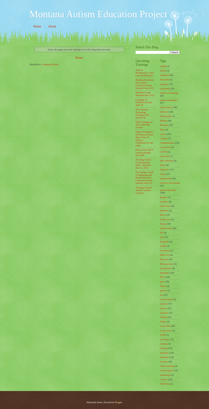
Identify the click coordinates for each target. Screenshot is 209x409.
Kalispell (164, 242)
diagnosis (164, 169)
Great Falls (165, 206)
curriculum (165, 156)
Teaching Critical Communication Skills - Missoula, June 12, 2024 (143, 164)
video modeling (167, 366)
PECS (162, 277)
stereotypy (164, 339)
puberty (163, 290)
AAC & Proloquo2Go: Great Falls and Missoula (145, 73)
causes (163, 134)
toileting (164, 344)
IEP (161, 233)
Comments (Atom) (50, 64)
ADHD (163, 66)
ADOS (163, 71)
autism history (166, 107)
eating (163, 174)
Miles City (165, 255)
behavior (164, 112)
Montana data (166, 264)
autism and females (168, 100)
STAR (163, 335)
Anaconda (164, 79)
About (52, 26)
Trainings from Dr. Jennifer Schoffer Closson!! (144, 190)
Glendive (164, 201)
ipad (162, 237)
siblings (163, 317)
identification (166, 228)
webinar (163, 379)
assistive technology (169, 93)
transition (164, 353)
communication (167, 143)
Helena (163, 224)
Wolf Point (165, 384)
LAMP (163, 246)
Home (37, 26)
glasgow (164, 197)
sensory (163, 308)
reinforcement (166, 299)
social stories (166, 330)
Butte (162, 129)
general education (168, 190)
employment (165, 178)
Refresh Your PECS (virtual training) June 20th (144, 153)
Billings (163, 120)
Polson (163, 286)
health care (165, 219)
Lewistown (165, 250)
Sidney (163, 321)
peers (162, 281)
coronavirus (165, 147)
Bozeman (164, 125)
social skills (165, 326)
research (164, 304)
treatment (164, 357)
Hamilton (164, 210)
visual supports (167, 370)
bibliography (166, 116)
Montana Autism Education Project (98, 14)
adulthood (164, 75)
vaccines (164, 361)
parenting (164, 273)
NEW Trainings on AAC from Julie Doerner (144, 125)
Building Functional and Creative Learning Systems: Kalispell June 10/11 (145, 84)
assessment (165, 88)
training (163, 348)
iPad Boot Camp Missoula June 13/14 (145, 94)
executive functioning (170, 183)
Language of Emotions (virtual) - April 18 (144, 102)
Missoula (164, 259)
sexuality (164, 313)
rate (161, 295)
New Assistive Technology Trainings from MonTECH (142, 113)
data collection (166, 160)
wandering (164, 375)
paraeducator (166, 268)
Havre (163, 215)
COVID (163, 152)
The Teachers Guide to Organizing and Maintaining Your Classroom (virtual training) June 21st (145, 177)
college (163, 138)
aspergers (164, 84)
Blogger (118, 402)
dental (163, 165)
